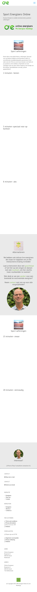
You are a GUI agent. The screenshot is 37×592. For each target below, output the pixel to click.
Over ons (8, 497)
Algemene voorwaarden (12, 538)
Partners (8, 526)
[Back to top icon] (19, 580)
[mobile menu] (34, 2)
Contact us (8, 510)
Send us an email (10, 485)
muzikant (15, 270)
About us (8, 509)
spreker (23, 276)
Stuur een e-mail (10, 477)
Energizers (8, 495)
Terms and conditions (11, 521)
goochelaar (29, 266)
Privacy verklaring (10, 540)
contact (13, 282)
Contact (8, 499)
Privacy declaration (11, 523)
